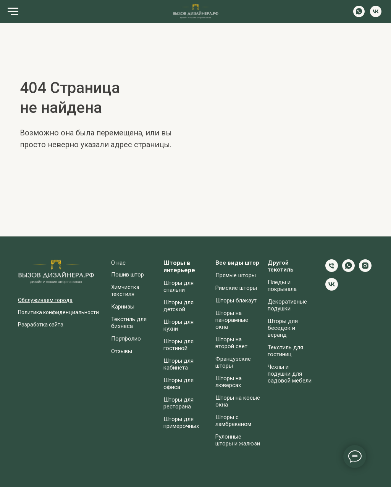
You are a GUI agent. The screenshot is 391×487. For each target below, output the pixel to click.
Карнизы (122, 306)
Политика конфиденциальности (58, 312)
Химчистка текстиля (125, 290)
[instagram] (365, 270)
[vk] (375, 15)
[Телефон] (331, 270)
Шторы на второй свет (231, 343)
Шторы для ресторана (178, 403)
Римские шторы (236, 287)
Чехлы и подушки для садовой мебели (290, 373)
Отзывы (121, 351)
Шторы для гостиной (178, 345)
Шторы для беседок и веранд (283, 328)
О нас (118, 262)
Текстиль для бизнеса (129, 322)
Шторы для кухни (178, 325)
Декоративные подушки (287, 305)
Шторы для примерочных (181, 422)
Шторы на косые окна (237, 401)
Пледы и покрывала (282, 286)
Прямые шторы (235, 275)
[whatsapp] (359, 15)
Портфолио (126, 338)
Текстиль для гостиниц (285, 351)
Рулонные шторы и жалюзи (237, 440)
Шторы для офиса (178, 384)
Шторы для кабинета (178, 364)
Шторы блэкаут (236, 300)
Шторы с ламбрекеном (233, 421)
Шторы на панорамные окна (231, 320)
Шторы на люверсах (228, 382)
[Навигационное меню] (13, 11)
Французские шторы (233, 362)
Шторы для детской (178, 306)
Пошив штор (127, 274)
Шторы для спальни (178, 286)
